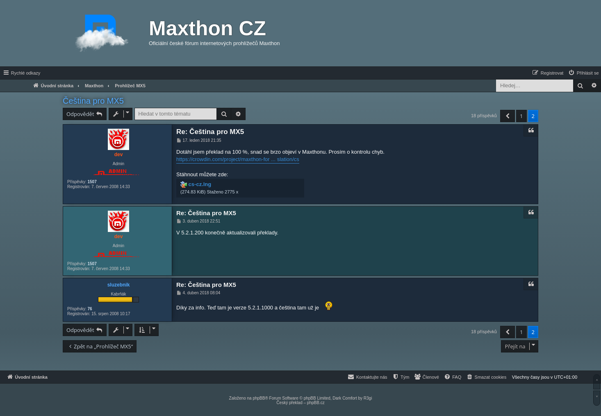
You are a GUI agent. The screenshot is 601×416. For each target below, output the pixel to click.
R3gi (368, 398)
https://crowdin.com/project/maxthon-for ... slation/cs (237, 159)
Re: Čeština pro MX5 (210, 132)
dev (118, 154)
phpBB (259, 398)
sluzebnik (118, 284)
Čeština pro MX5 (93, 100)
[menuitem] (583, 73)
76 (89, 309)
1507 (91, 182)
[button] (507, 116)
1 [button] (521, 116)
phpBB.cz (316, 402)
